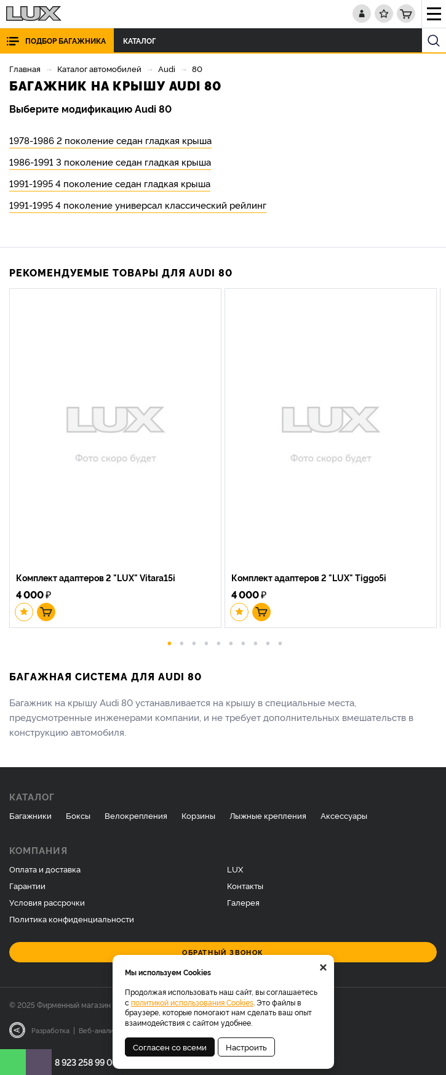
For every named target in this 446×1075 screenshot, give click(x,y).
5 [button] (218, 642)
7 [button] (243, 642)
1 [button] (169, 642)
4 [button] (206, 642)
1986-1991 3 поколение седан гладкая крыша (110, 161)
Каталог (142, 40)
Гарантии (27, 885)
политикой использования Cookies (192, 1002)
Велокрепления (136, 815)
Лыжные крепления (267, 815)
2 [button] (181, 642)
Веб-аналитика (104, 1030)
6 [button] (231, 642)
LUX (235, 868)
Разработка (50, 1030)
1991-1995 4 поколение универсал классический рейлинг (137, 204)
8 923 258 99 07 (86, 1062)
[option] (117, 459)
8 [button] (255, 642)
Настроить (246, 1046)
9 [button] (268, 642)
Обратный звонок (223, 952)
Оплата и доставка (45, 868)
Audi (166, 68)
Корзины (198, 815)
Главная (25, 68)
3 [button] (194, 642)
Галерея (243, 902)
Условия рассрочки (47, 902)
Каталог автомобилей (99, 68)
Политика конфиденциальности (71, 918)
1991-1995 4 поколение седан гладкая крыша (109, 183)
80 (197, 68)
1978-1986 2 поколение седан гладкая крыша (110, 140)
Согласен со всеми (170, 1046)
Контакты (245, 885)
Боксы (78, 815)
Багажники (30, 815)
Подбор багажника (65, 40)
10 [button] (280, 642)
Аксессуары (344, 815)
